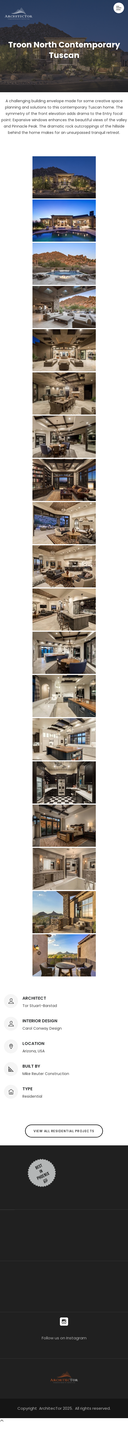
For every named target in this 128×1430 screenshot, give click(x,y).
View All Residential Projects (64, 1131)
